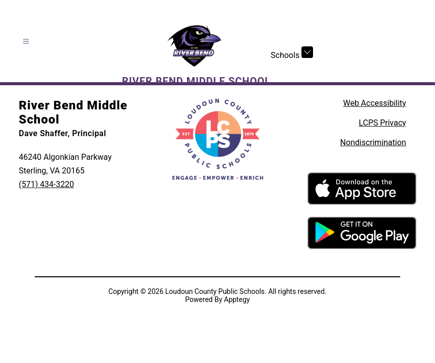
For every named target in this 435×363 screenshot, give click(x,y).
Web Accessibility (374, 103)
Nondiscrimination (373, 142)
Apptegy (237, 299)
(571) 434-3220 (46, 184)
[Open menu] (26, 41)
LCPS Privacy (382, 123)
